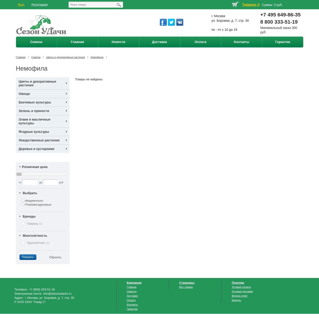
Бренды (29, 216)
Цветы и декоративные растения (65, 57)
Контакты (132, 304)
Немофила (97, 57)
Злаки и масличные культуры (35, 121)
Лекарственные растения (39, 140)
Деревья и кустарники (36, 149)
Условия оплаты (241, 287)
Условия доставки (242, 291)
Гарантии (132, 309)
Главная (21, 57)
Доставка (132, 295)
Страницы (187, 282)
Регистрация (40, 4)
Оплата (131, 300)
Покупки (238, 282)
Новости (132, 291)
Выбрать (30, 193)
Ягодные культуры (34, 132)
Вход (21, 4)
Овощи (24, 94)
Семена (36, 57)
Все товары (186, 287)
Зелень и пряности (34, 111)
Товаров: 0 (250, 4)
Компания (134, 282)
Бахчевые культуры (35, 102)
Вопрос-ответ (239, 295)
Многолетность (35, 235)
